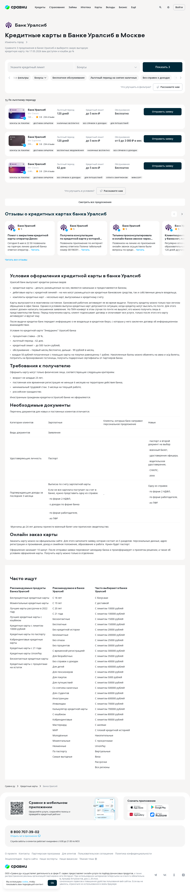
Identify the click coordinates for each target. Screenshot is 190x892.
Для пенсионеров (63, 670)
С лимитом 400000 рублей (110, 665)
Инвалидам (59, 702)
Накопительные (104, 734)
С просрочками (104, 739)
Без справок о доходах (65, 660)
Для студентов (61, 691)
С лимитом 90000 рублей (109, 718)
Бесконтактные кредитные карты (29, 657)
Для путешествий (63, 681)
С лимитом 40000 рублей (109, 660)
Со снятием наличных (65, 686)
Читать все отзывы (16, 258)
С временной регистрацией (69, 649)
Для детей (58, 665)
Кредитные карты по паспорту (27, 633)
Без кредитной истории (66, 628)
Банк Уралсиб (26, 224)
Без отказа (59, 639)
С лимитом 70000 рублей (109, 702)
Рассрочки (101, 760)
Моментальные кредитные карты (29, 601)
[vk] (164, 873)
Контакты (24, 852)
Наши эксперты (49, 857)
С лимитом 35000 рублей (109, 654)
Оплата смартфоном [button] (117, 176)
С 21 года (58, 612)
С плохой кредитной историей (112, 729)
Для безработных (62, 654)
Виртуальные (102, 750)
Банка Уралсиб (50, 785)
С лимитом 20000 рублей (109, 628)
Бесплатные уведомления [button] (70, 149)
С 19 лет (57, 601)
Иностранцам (60, 697)
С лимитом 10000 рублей (109, 607)
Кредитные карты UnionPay (26, 652)
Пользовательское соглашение (95, 852)
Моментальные (61, 739)
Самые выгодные (62, 755)
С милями (100, 723)
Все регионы (102, 766)
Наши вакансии (68, 857)
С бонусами (101, 596)
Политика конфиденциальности (133, 852)
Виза (97, 755)
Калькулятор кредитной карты (70, 707)
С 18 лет (57, 596)
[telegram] (155, 873)
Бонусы (40, 77)
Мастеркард (59, 723)
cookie (25, 881)
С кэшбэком (59, 713)
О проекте (11, 852)
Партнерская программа (46, 852)
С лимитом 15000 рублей (109, 617)
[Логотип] (16, 865)
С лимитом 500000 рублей (110, 686)
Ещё (133, 7)
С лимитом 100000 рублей (110, 612)
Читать (35, 248)
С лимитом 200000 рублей (110, 633)
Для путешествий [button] (119, 122)
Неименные (59, 744)
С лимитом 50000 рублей (109, 681)
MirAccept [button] (137, 176)
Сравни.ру (10, 785)
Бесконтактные (61, 617)
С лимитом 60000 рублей (109, 691)
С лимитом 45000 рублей (109, 670)
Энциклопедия (13, 857)
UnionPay (100, 744)
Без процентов (61, 644)
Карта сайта (31, 857)
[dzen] (183, 873)
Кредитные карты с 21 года (25, 646)
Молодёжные (60, 734)
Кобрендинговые (62, 718)
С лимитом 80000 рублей (109, 713)
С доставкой (102, 601)
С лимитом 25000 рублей (109, 639)
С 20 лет (57, 607)
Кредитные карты (29, 785)
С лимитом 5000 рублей (108, 676)
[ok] (174, 873)
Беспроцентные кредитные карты (29, 596)
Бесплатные (59, 623)
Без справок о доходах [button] (95, 122)
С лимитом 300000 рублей (110, 649)
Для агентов (69, 852)
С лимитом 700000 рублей (110, 707)
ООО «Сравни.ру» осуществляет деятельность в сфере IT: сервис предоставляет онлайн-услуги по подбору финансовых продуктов (69, 872)
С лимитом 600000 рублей (110, 697)
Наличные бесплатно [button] (68, 122)
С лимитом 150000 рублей (110, 623)
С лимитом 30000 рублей (109, 644)
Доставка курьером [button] (43, 122)
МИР (55, 729)
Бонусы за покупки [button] (20, 122)
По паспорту (60, 750)
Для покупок (60, 676)
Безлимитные (60, 633)
